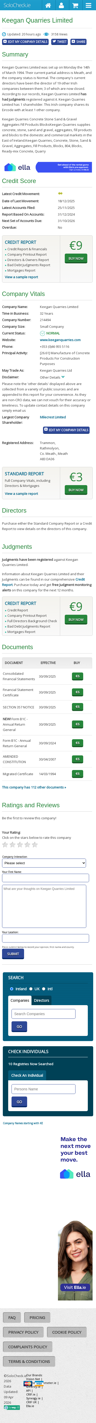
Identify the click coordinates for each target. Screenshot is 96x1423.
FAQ (12, 1317)
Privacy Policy (23, 1332)
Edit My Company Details (27, 42)
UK (37, 988)
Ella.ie (30, 1406)
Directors (41, 1000)
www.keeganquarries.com (60, 340)
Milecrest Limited (53, 417)
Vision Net (33, 1379)
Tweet (62, 42)
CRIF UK (31, 1402)
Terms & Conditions (29, 1361)
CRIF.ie (30, 1394)
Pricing (37, 1317)
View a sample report (21, 277)
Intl (49, 988)
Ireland (21, 988)
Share (80, 42)
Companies (19, 1000)
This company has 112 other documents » (34, 787)
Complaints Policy (27, 1346)
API (28, 1390)
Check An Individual (27, 1075)
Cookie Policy (66, 1332)
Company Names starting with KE (23, 1123)
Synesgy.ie (33, 1398)
